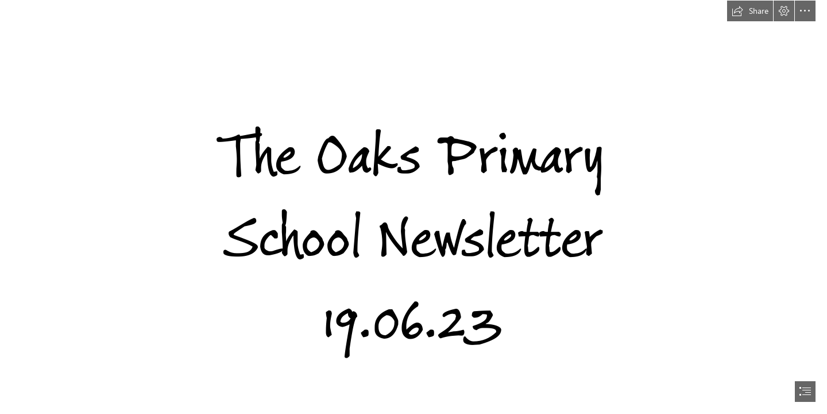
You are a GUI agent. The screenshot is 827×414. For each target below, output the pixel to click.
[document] (413, 207)
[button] (750, 11)
